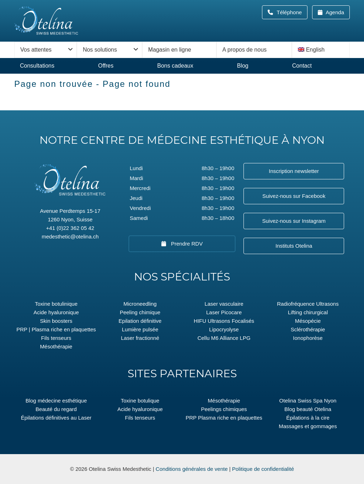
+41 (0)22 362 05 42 (70, 228)
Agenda (334, 12)
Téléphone (291, 12)
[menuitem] (320, 50)
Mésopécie (308, 321)
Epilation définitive (140, 321)
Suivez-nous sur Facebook (294, 196)
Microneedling (139, 304)
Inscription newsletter (294, 171)
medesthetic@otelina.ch (70, 236)
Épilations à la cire (308, 418)
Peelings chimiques (224, 409)
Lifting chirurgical (308, 312)
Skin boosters (56, 321)
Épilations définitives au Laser (56, 418)
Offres (105, 66)
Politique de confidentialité (263, 469)
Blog (242, 66)
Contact (302, 66)
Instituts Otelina (293, 246)
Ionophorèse (307, 338)
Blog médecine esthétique (56, 401)
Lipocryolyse (224, 329)
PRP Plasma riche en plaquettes (224, 418)
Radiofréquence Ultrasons (307, 304)
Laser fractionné (140, 338)
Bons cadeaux (175, 66)
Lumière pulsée (140, 329)
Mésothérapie (56, 346)
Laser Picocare (224, 312)
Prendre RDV (186, 244)
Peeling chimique (140, 312)
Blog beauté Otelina (307, 409)
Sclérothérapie (308, 329)
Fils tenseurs (56, 338)
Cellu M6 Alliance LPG (223, 338)
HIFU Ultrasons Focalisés (224, 321)
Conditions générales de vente (192, 469)
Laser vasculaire (223, 304)
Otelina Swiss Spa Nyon (308, 401)
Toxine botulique (140, 401)
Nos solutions (100, 50)
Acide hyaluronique (56, 312)
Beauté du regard (56, 409)
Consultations (37, 66)
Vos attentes (36, 50)
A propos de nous (245, 50)
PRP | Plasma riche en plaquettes (56, 329)
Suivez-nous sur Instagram (293, 221)
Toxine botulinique (56, 304)
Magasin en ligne (169, 50)
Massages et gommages (308, 426)
